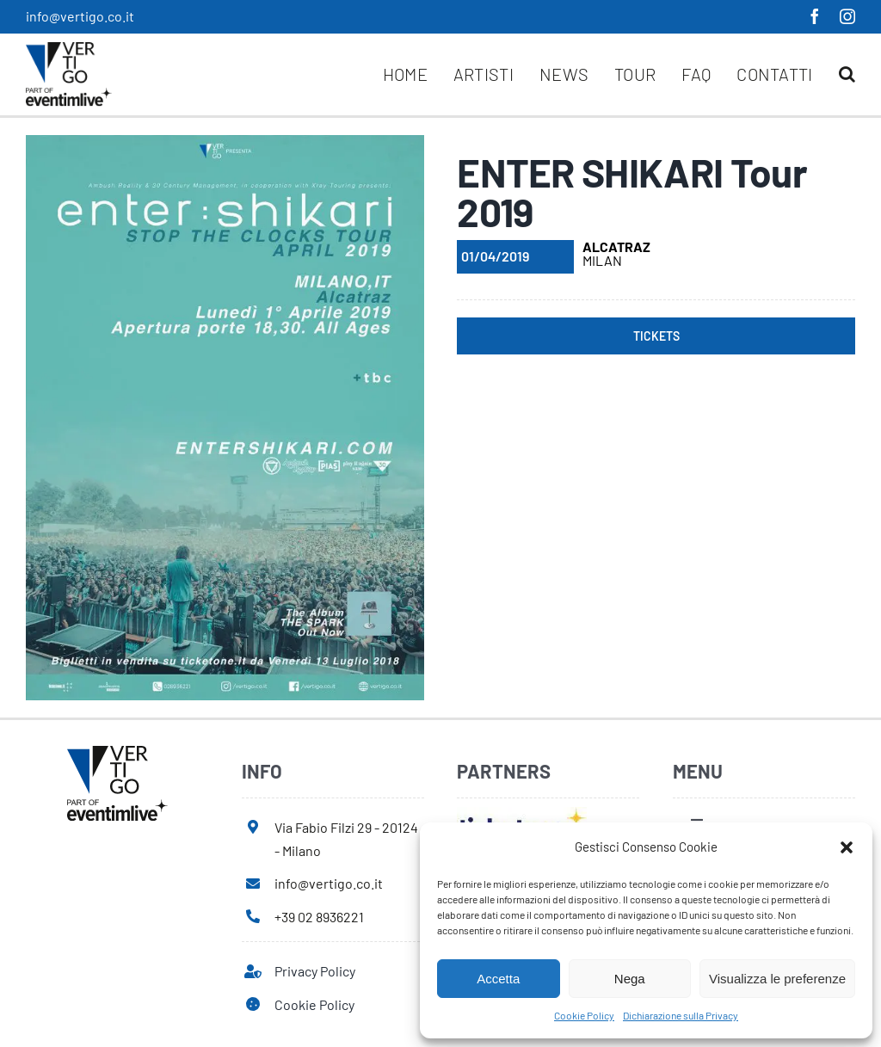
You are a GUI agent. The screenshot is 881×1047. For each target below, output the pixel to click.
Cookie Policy (584, 1015)
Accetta (498, 978)
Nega (629, 978)
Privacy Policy (314, 971)
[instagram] (847, 16)
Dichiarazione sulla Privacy (680, 1015)
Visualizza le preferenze (777, 978)
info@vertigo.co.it (80, 16)
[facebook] (814, 16)
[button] (846, 847)
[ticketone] (522, 813)
